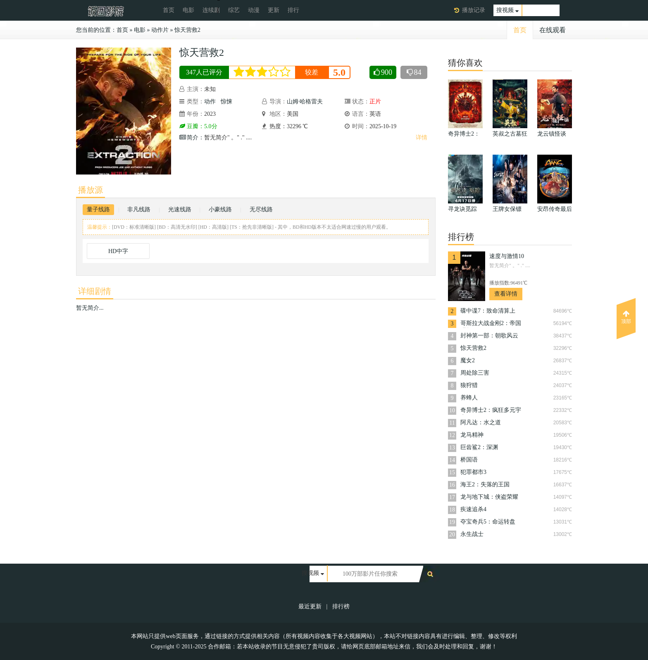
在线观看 (552, 29)
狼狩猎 (469, 385)
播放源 (90, 189)
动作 (210, 101)
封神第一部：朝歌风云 (489, 335)
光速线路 (179, 209)
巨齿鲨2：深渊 (479, 447)
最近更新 (310, 606)
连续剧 (211, 10)
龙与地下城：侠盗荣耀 (489, 497)
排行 (293, 10)
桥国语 (469, 460)
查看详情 (505, 294)
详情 (421, 137)
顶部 (626, 317)
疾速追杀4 (473, 509)
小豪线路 (220, 209)
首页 (168, 10)
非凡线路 (138, 209)
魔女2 (467, 360)
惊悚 (226, 101)
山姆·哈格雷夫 (305, 101)
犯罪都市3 (473, 472)
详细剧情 (94, 291)
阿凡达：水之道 (480, 422)
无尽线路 (261, 209)
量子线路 (98, 209)
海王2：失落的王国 (485, 484)
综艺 (234, 10)
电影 (188, 10)
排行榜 (341, 606)
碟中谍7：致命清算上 (487, 311)
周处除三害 (474, 373)
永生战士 (472, 534)
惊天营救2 (187, 30)
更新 (273, 10)
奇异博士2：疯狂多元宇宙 (490, 411)
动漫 (254, 10)
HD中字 (118, 251)
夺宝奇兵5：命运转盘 (487, 522)
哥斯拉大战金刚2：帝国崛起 (490, 324)
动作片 (160, 30)
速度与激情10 (506, 256)
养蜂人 (469, 398)
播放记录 (473, 10)
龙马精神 (472, 435)
